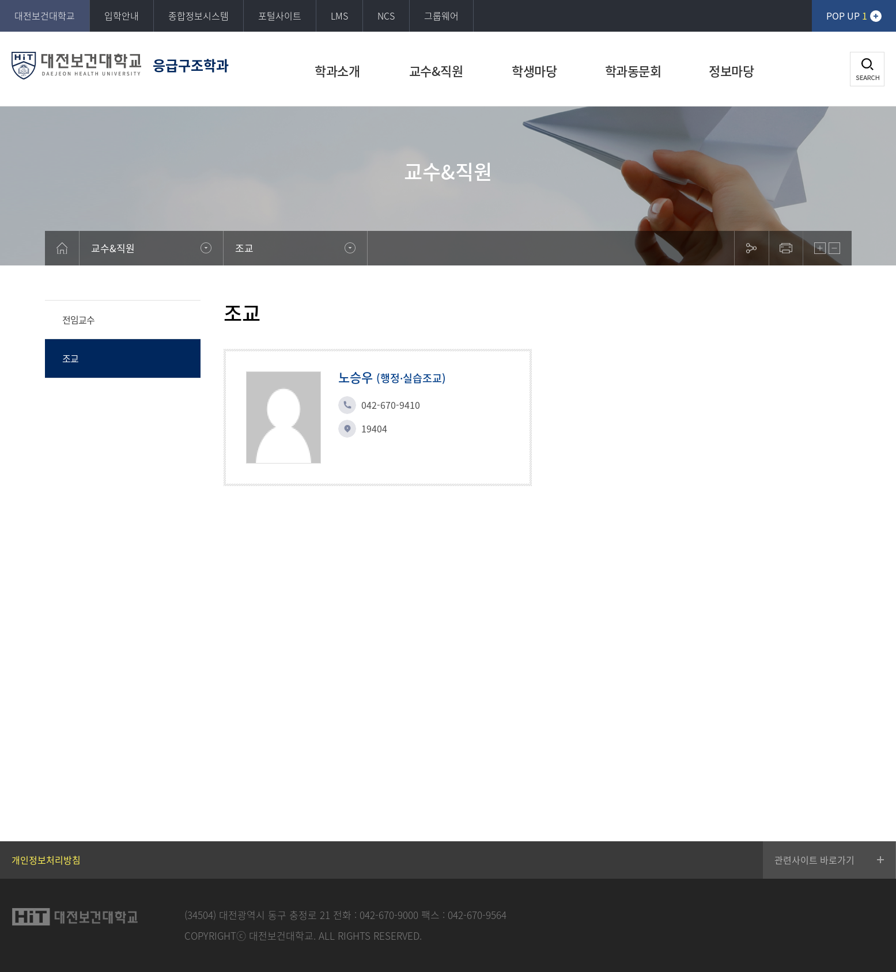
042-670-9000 (389, 915)
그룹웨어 (441, 15)
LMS (339, 15)
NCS (386, 15)
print (786, 248)
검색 (867, 69)
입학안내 (121, 15)
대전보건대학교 (44, 15)
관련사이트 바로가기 (814, 860)
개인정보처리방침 (46, 860)
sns (751, 248)
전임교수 (78, 319)
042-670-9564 (477, 915)
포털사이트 (279, 15)
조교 (70, 358)
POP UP (846, 15)
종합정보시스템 (198, 15)
